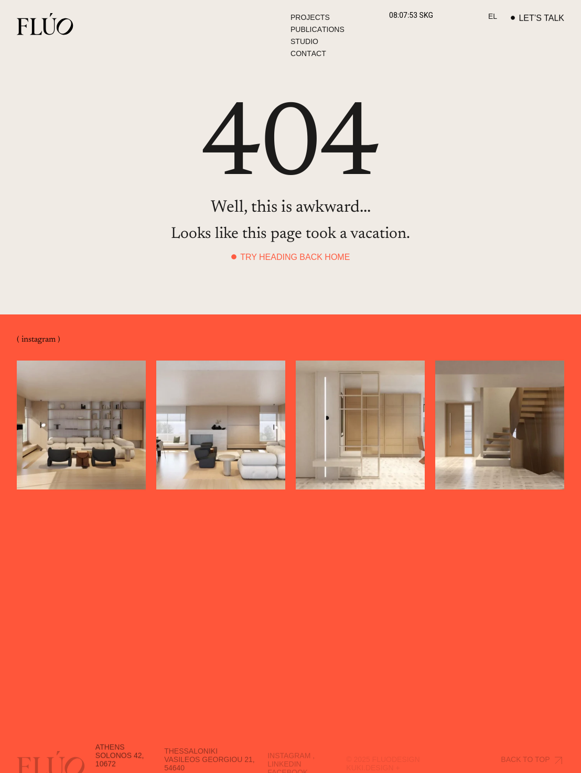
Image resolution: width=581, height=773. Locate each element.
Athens (110, 755)
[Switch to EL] (492, 17)
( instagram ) (38, 340)
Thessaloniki (191, 759)
